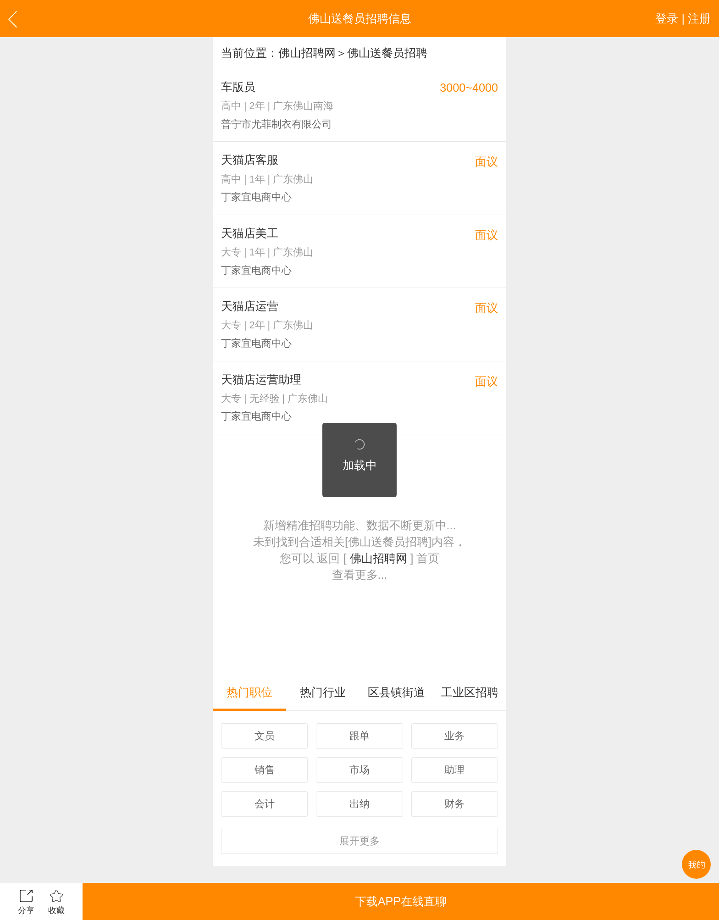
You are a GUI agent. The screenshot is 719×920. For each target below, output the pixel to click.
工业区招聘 (469, 692)
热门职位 (249, 692)
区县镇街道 (396, 692)
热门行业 (323, 692)
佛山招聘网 (307, 52)
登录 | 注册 (683, 18)
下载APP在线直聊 (401, 901)
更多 (359, 841)
